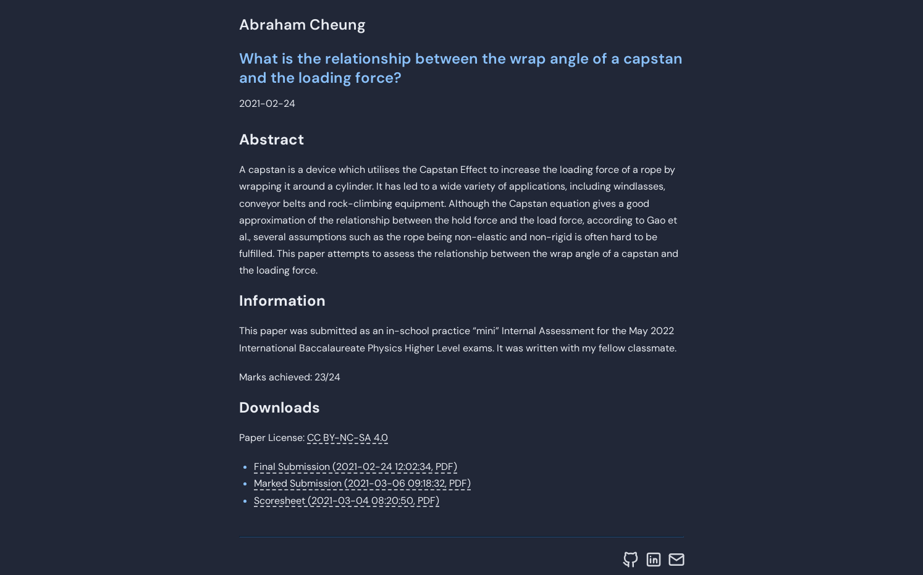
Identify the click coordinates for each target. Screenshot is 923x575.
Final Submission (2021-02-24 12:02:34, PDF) (355, 466)
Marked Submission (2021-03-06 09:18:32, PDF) (362, 483)
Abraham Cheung (302, 24)
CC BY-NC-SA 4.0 (347, 437)
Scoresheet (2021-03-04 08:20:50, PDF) (346, 500)
